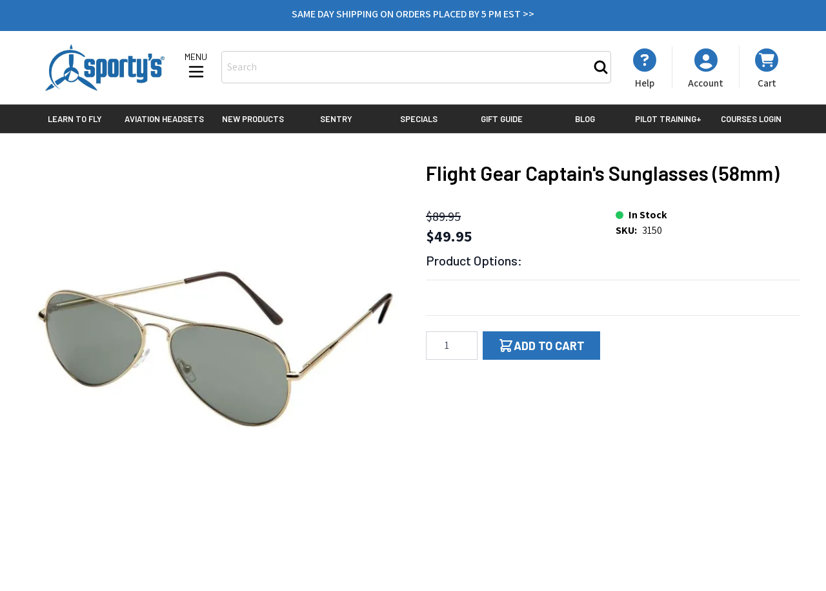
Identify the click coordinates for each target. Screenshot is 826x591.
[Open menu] (196, 66)
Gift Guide (502, 119)
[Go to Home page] (105, 67)
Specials (419, 119)
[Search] (600, 67)
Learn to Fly (75, 119)
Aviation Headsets (164, 119)
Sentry (336, 119)
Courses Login (751, 119)
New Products (253, 119)
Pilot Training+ (668, 119)
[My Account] (644, 68)
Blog (585, 119)
